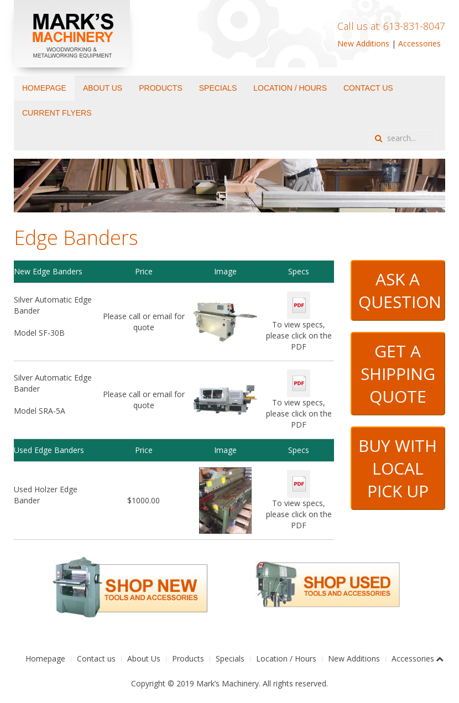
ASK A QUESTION (399, 290)
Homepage (44, 88)
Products (160, 88)
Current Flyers (57, 112)
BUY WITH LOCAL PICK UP (397, 468)
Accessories (419, 43)
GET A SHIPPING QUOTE (398, 374)
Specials (218, 88)
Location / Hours (290, 88)
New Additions (363, 43)
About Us (102, 88)
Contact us (368, 88)
